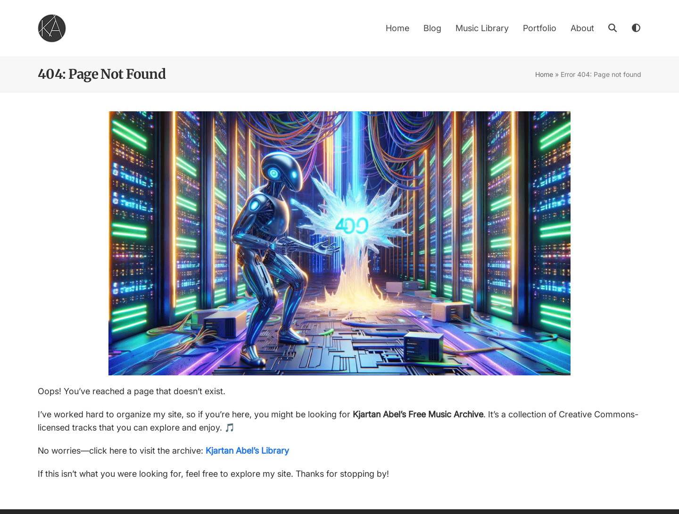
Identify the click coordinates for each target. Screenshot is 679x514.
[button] (612, 28)
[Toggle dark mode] (636, 28)
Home (544, 74)
